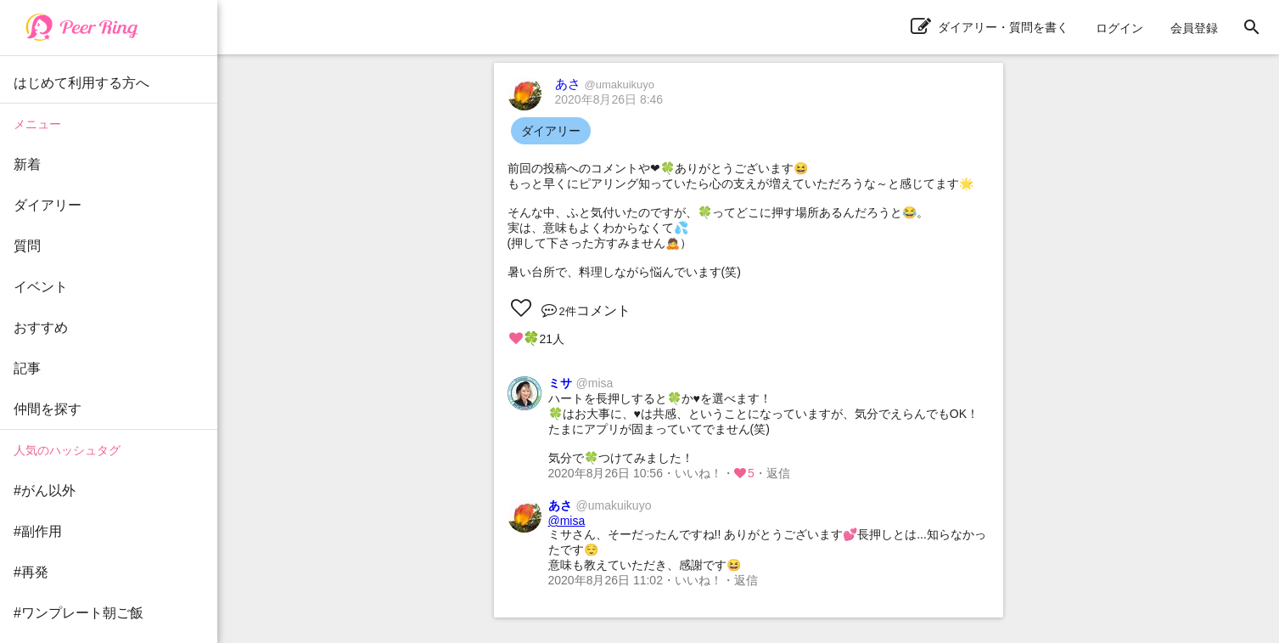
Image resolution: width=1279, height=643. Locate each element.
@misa (567, 520)
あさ (605, 83)
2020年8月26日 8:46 (609, 99)
